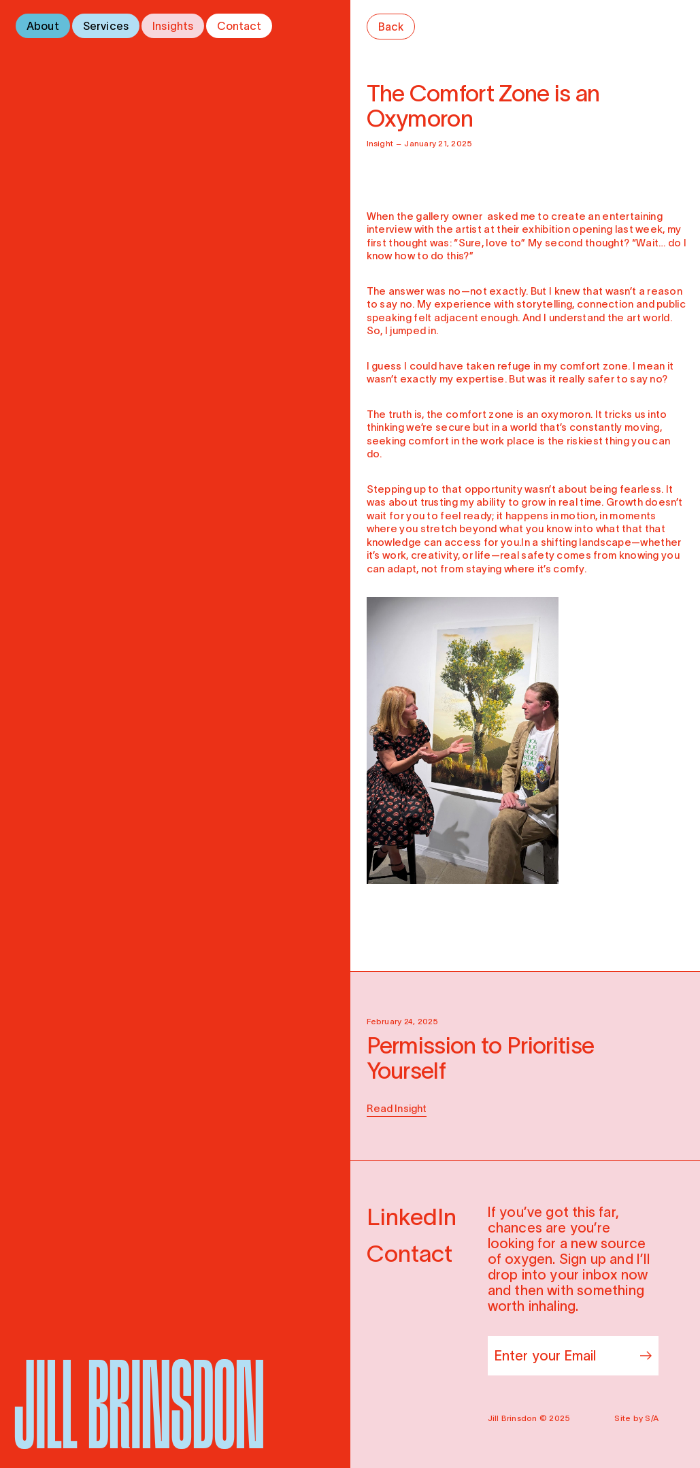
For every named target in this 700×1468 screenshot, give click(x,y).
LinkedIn (411, 1217)
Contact (239, 26)
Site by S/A (636, 1418)
